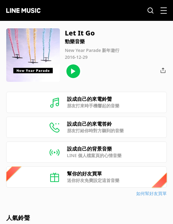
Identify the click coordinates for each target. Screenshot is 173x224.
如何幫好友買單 (151, 193)
